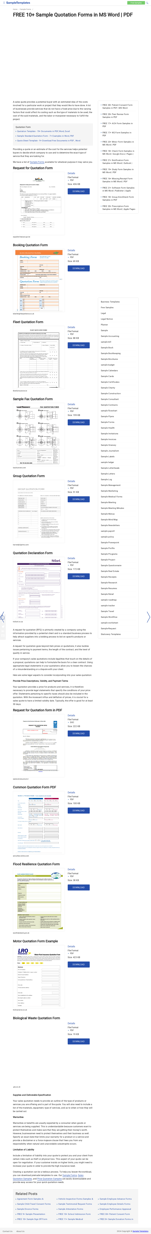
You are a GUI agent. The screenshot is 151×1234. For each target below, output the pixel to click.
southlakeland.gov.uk (21, 933)
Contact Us (7, 1231)
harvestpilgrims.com (21, 545)
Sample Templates (140, 1231)
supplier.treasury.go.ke (21, 237)
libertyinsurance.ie (20, 391)
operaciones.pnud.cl (21, 779)
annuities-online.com (21, 856)
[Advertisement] (75, 38)
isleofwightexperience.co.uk (23, 314)
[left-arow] (2, 617)
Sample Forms (25, 9)
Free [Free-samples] (136, 3)
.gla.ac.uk (16, 1087)
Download (79, 191)
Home (15, 9)
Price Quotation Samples (49, 1178)
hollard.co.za (18, 622)
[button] (147, 2)
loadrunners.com (19, 468)
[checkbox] (4, 2)
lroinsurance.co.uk (20, 1010)
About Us (20, 1231)
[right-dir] (148, 617)
